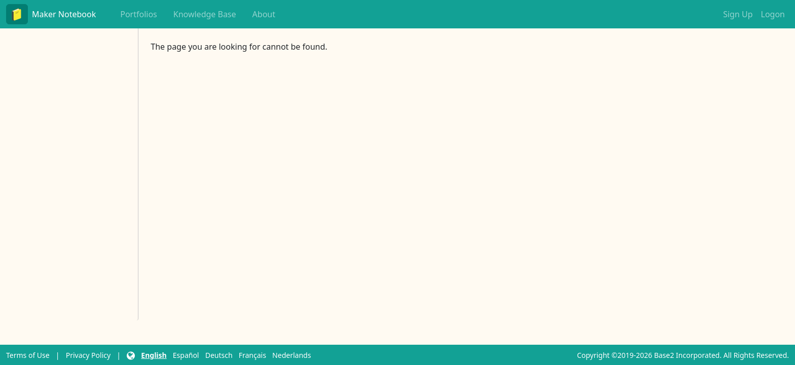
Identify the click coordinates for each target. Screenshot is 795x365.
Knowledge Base (204, 14)
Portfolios (138, 14)
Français (252, 355)
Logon (773, 14)
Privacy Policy (88, 355)
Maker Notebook (51, 14)
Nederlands (291, 355)
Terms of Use (28, 355)
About (263, 14)
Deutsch (219, 355)
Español (186, 355)
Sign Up (737, 14)
